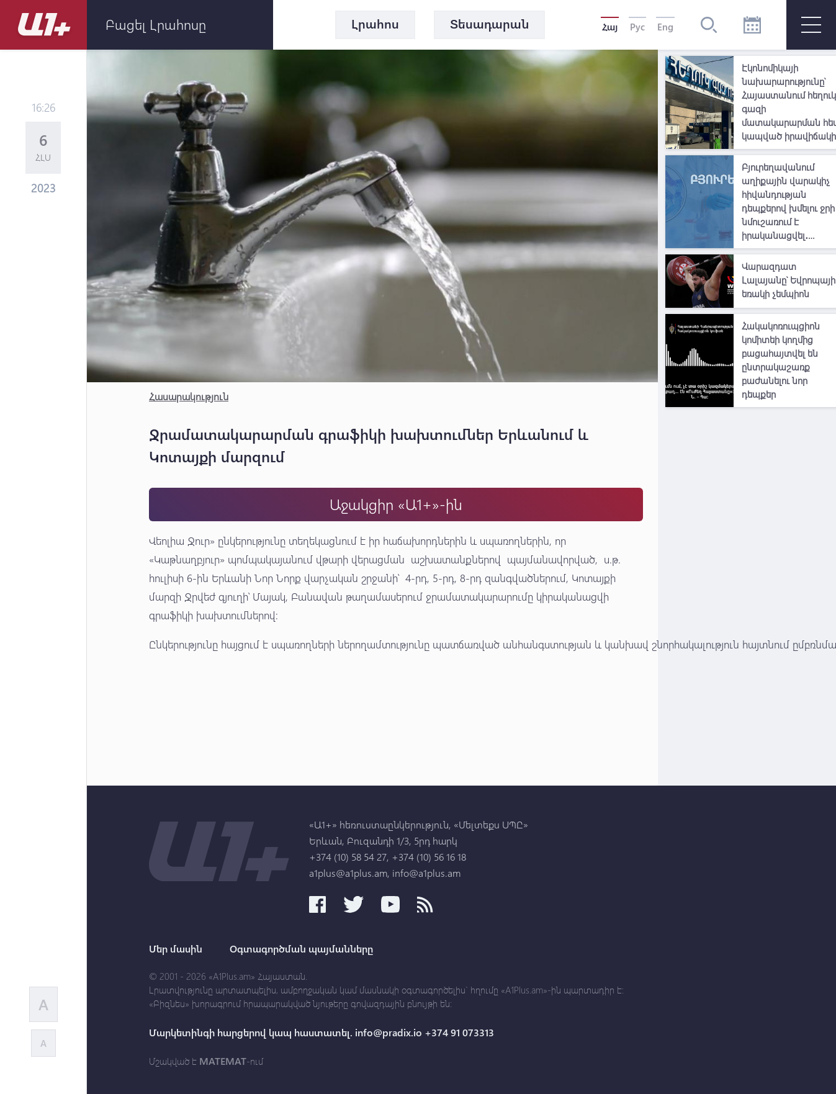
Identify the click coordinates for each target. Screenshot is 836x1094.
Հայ (610, 27)
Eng (665, 27)
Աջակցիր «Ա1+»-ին (396, 504)
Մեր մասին (175, 948)
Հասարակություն (188, 396)
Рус (637, 27)
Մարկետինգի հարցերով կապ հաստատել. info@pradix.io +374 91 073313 (321, 1032)
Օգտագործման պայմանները (301, 948)
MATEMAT (222, 1061)
